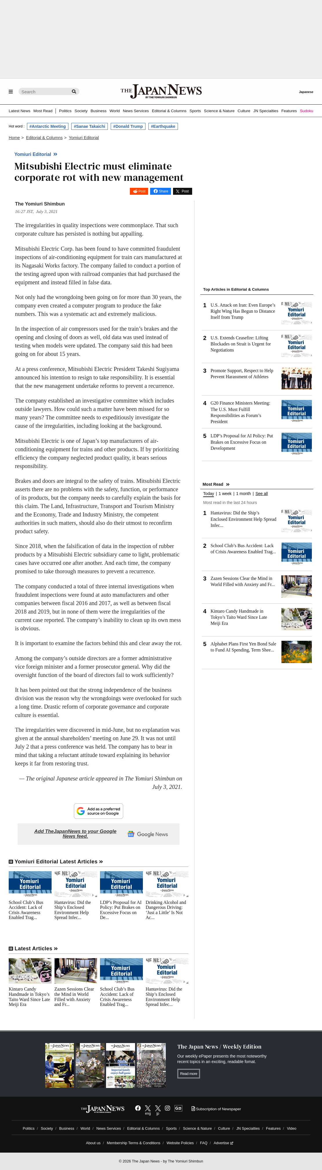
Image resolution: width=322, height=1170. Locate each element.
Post (142, 191)
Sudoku (306, 111)
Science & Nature (219, 111)
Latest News (19, 111)
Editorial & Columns (169, 111)
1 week (225, 494)
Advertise (223, 1143)
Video (291, 1128)
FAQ (204, 1143)
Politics (65, 111)
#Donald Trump (128, 126)
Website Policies (180, 1143)
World (115, 111)
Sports (195, 111)
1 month (243, 494)
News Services (136, 111)
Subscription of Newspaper (216, 1109)
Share (163, 191)
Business (98, 111)
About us (93, 1143)
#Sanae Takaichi (89, 126)
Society (81, 111)
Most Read (42, 111)
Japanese (306, 92)
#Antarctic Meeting (48, 126)
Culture (244, 111)
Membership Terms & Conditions (134, 1143)
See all (261, 494)
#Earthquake (163, 126)
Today (208, 494)
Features (289, 111)
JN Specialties (265, 111)
